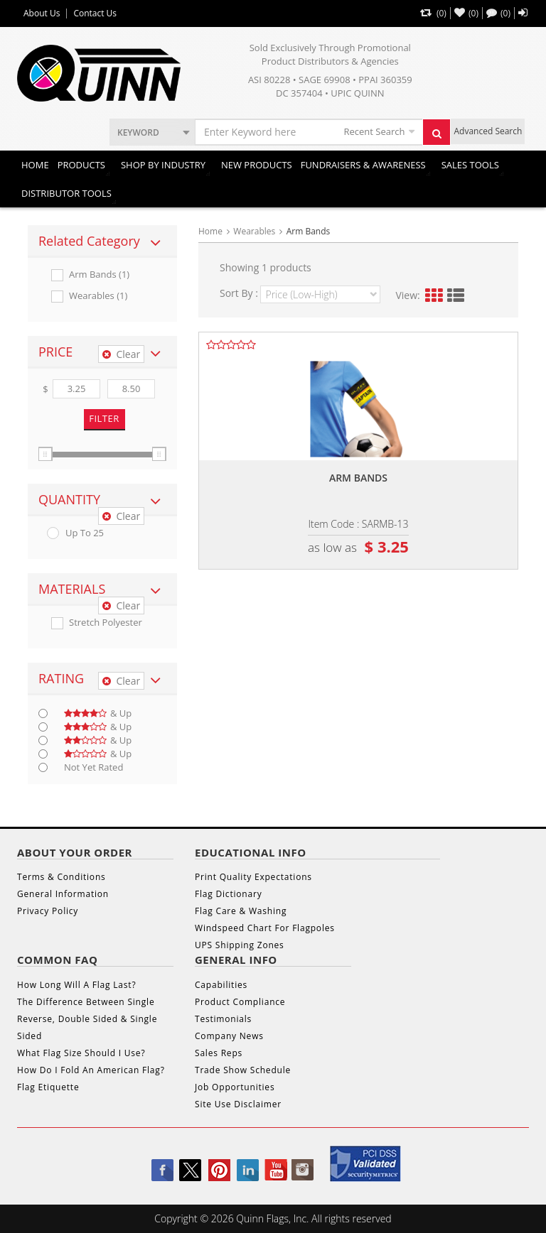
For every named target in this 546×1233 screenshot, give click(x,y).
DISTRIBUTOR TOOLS (66, 193)
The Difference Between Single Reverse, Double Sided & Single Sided (87, 1019)
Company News (229, 1036)
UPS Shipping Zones (239, 945)
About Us (41, 13)
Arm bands (358, 477)
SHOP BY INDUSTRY (163, 164)
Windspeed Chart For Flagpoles (265, 928)
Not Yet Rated (93, 767)
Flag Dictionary (228, 894)
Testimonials (223, 1019)
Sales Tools (470, 164)
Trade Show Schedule (243, 1070)
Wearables (254, 231)
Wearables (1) (98, 296)
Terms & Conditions (61, 877)
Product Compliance (240, 1002)
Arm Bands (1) (99, 274)
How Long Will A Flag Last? (76, 985)
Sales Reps (218, 1053)
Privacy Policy (47, 911)
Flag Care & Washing (241, 911)
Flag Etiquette (48, 1087)
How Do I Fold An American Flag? (91, 1070)
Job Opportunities (234, 1087)
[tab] (102, 241)
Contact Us (95, 13)
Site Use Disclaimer (238, 1104)
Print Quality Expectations (253, 877)
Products (81, 164)
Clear (121, 354)
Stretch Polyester (105, 622)
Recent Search (374, 131)
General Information (63, 894)
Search (440, 137)
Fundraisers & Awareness (363, 164)
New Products (256, 164)
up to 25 (84, 533)
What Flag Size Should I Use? (81, 1053)
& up (98, 713)
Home (35, 164)
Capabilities (221, 985)
